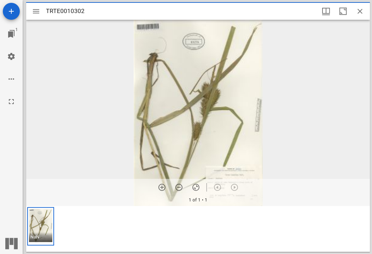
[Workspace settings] (11, 56)
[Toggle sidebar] (36, 11)
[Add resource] (11, 11)
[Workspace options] (11, 79)
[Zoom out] (178, 187)
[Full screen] (11, 101)
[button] (40, 226)
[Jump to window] (11, 33)
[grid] (198, 229)
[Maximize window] (343, 11)
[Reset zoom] (195, 187)
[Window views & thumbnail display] (326, 11)
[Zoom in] (161, 187)
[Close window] (359, 11)
